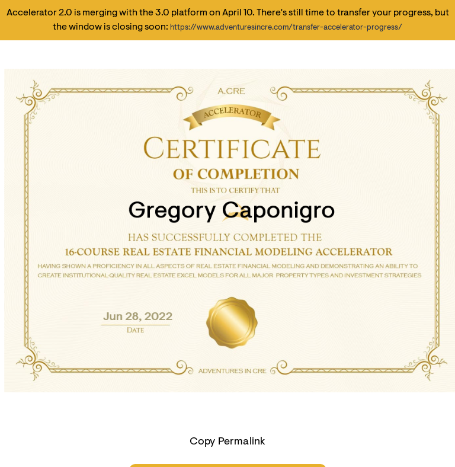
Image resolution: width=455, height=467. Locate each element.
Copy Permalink (228, 442)
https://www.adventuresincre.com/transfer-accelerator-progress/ (286, 27)
